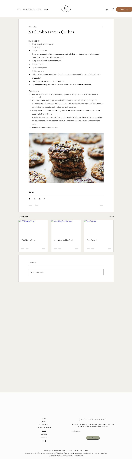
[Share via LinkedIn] (39, 199)
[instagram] (43, 441)
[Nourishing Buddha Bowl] (66, 228)
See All (112, 216)
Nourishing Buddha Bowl (63, 240)
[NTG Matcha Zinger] (33, 228)
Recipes (31, 192)
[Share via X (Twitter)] (34, 199)
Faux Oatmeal (92, 240)
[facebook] (46, 441)
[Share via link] (44, 199)
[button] (113, 9)
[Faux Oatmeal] (99, 228)
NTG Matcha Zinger (28, 240)
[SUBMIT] (93, 438)
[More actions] (102, 26)
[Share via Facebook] (29, 199)
